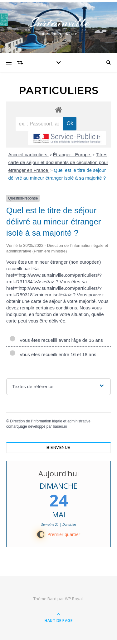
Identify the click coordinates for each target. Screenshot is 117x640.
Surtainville (58, 23)
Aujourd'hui (58, 473)
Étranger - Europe (72, 154)
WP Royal (74, 598)
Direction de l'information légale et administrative (50, 421)
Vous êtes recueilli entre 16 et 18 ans (52, 354)
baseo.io (60, 426)
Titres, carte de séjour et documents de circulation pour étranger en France (58, 162)
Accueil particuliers (28, 154)
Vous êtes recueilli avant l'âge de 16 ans (56, 340)
